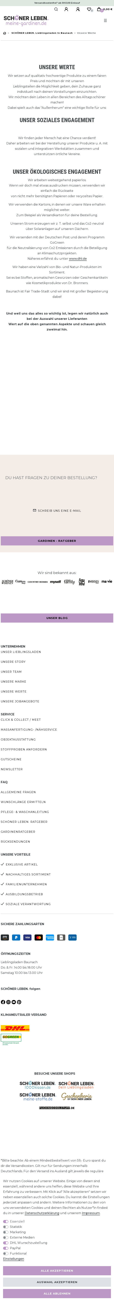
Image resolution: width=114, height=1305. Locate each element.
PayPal (15, 1248)
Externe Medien (22, 1237)
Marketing (18, 1232)
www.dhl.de (78, 258)
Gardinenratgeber (18, 831)
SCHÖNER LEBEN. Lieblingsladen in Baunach (42, 33)
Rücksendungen (15, 841)
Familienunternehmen (26, 884)
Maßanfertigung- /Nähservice (29, 729)
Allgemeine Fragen (18, 792)
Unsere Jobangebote (20, 701)
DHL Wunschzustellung (28, 1243)
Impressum (91, 1213)
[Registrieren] (78, 9)
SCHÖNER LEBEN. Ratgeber (24, 822)
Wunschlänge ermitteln (23, 802)
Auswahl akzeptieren (57, 1282)
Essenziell (17, 1221)
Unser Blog (57, 618)
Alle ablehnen (57, 1293)
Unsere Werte (14, 691)
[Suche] (56, 9)
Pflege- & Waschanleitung (25, 812)
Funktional (18, 1253)
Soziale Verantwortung (28, 904)
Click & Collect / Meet (21, 719)
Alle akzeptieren (57, 1270)
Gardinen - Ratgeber (57, 541)
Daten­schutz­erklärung (42, 1213)
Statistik (16, 1227)
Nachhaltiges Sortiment (28, 874)
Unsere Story (13, 662)
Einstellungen (13, 1259)
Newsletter (12, 769)
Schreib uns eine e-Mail (59, 510)
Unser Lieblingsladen (21, 652)
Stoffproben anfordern (24, 749)
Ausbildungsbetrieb (24, 894)
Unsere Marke (13, 681)
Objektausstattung (18, 739)
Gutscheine (11, 759)
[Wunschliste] (89, 9)
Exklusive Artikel (22, 864)
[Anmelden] (66, 9)
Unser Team (11, 671)
